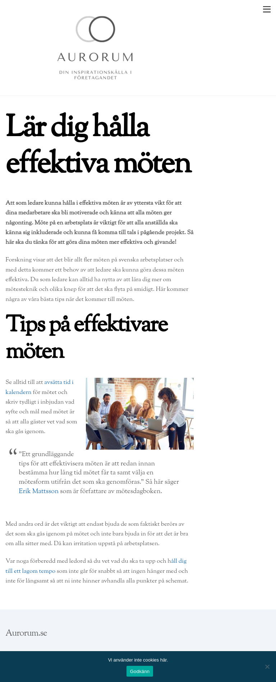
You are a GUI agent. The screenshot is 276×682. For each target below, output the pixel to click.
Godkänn (140, 671)
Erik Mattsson (39, 491)
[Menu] (267, 9)
